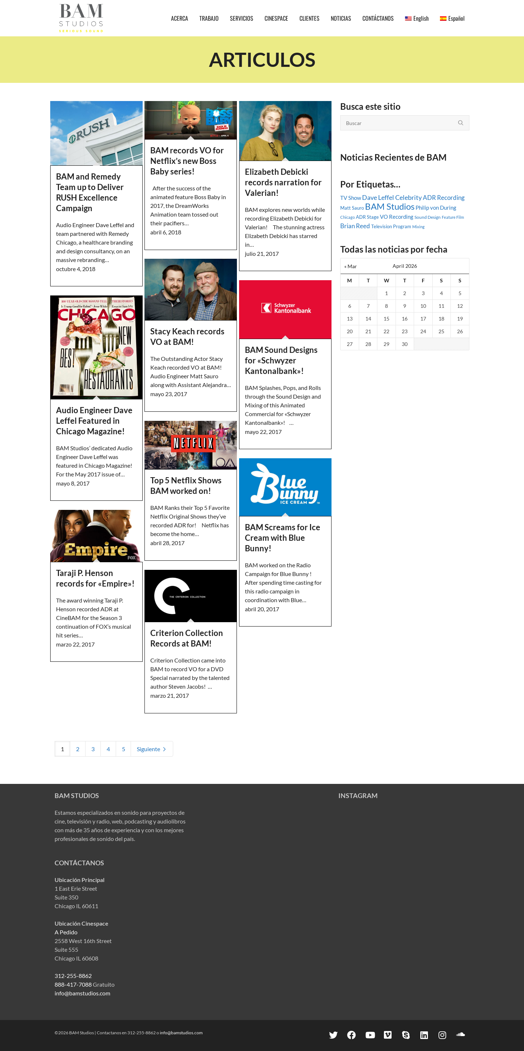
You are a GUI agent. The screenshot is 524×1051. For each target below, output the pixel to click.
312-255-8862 (73, 975)
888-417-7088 (73, 984)
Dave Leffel (378, 197)
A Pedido (66, 932)
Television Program (391, 226)
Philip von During (436, 207)
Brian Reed (355, 226)
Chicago (347, 217)
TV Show (350, 197)
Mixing (418, 226)
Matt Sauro (352, 208)
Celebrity (408, 197)
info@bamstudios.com (82, 993)
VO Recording (396, 216)
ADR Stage (367, 217)
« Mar (350, 266)
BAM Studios (389, 206)
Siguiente (152, 748)
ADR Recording (444, 197)
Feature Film (453, 217)
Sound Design (427, 217)
